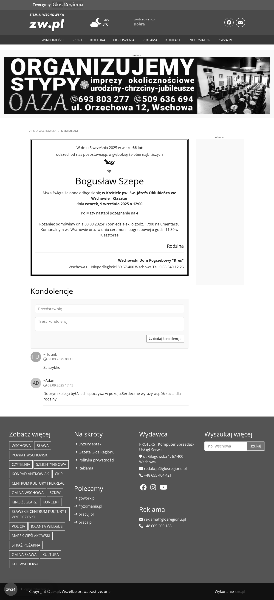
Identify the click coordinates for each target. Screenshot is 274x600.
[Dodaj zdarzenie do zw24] (29, 589)
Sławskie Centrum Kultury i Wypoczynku (39, 514)
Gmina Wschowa (28, 492)
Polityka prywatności (96, 460)
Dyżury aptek (90, 444)
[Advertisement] (230, 211)
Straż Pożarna (26, 545)
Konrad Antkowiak (30, 473)
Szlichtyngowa (51, 464)
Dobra (139, 24)
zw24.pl (225, 40)
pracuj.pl (86, 514)
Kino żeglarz (24, 502)
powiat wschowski (30, 455)
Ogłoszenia (123, 40)
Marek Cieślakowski (31, 535)
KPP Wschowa (25, 564)
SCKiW (55, 492)
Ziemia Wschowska (42, 131)
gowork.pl (87, 498)
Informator (199, 40)
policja (18, 526)
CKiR (59, 473)
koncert (51, 502)
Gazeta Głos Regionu (97, 452)
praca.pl (86, 522)
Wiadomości (53, 40)
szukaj (255, 446)
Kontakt (173, 40)
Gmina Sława (24, 554)
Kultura (97, 40)
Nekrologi (69, 131)
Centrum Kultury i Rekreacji (39, 483)
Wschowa (21, 445)
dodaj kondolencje (165, 338)
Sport (77, 40)
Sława (43, 445)
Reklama (149, 40)
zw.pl (55, 591)
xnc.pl (240, 591)
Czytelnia (21, 464)
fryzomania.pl (90, 506)
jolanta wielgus (47, 526)
